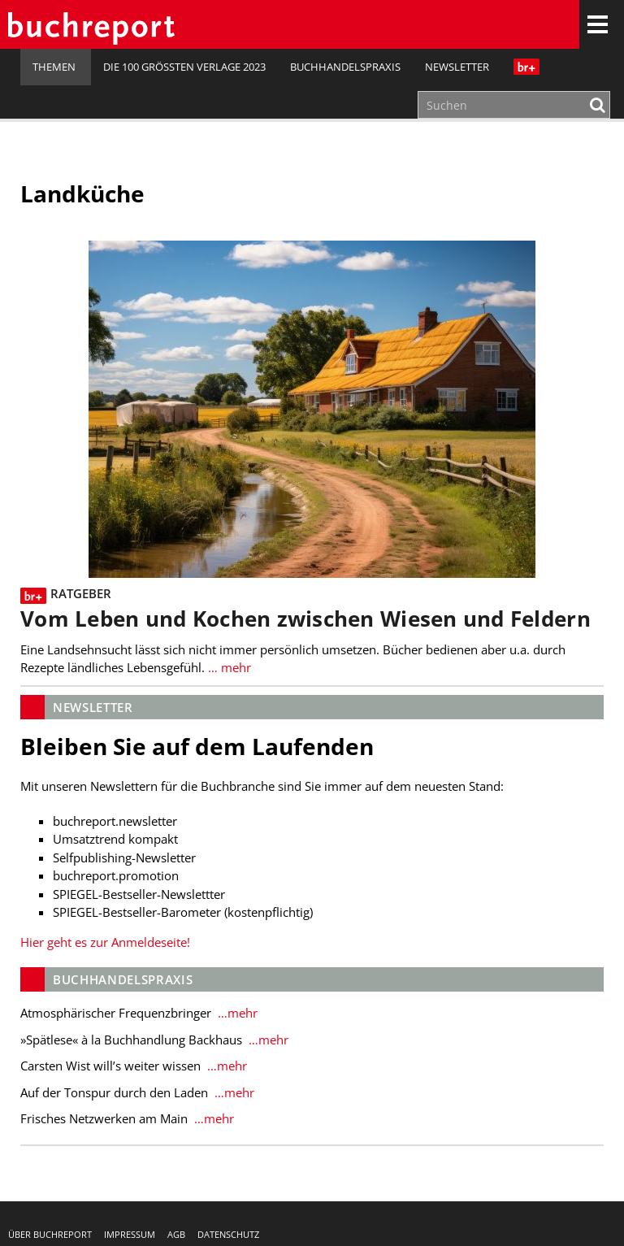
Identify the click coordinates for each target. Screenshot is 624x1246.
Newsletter (457, 66)
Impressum (129, 1234)
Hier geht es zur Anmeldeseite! (105, 942)
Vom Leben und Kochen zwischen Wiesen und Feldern (305, 619)
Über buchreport (50, 1234)
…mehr (236, 1013)
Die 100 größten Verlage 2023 (184, 66)
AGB (176, 1234)
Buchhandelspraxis (345, 66)
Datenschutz (228, 1234)
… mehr (229, 667)
